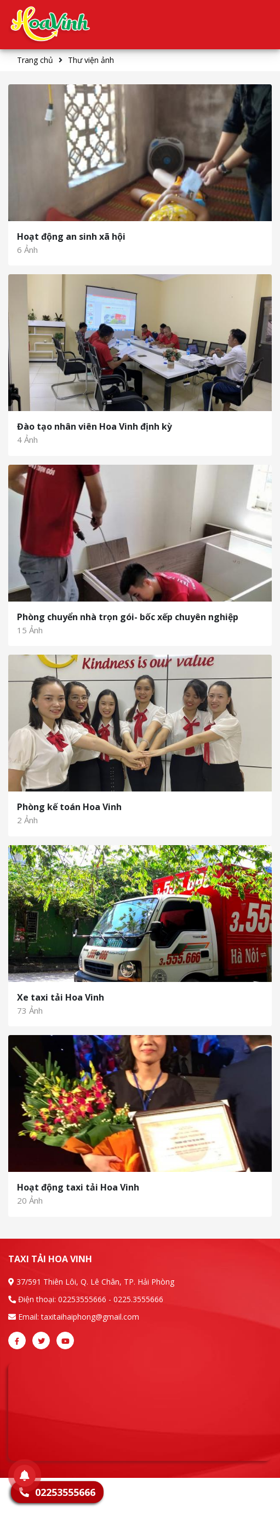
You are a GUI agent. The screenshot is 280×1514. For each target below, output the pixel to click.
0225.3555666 (138, 1299)
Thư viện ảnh (91, 60)
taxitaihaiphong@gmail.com (90, 1316)
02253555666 (82, 1299)
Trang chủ (35, 60)
